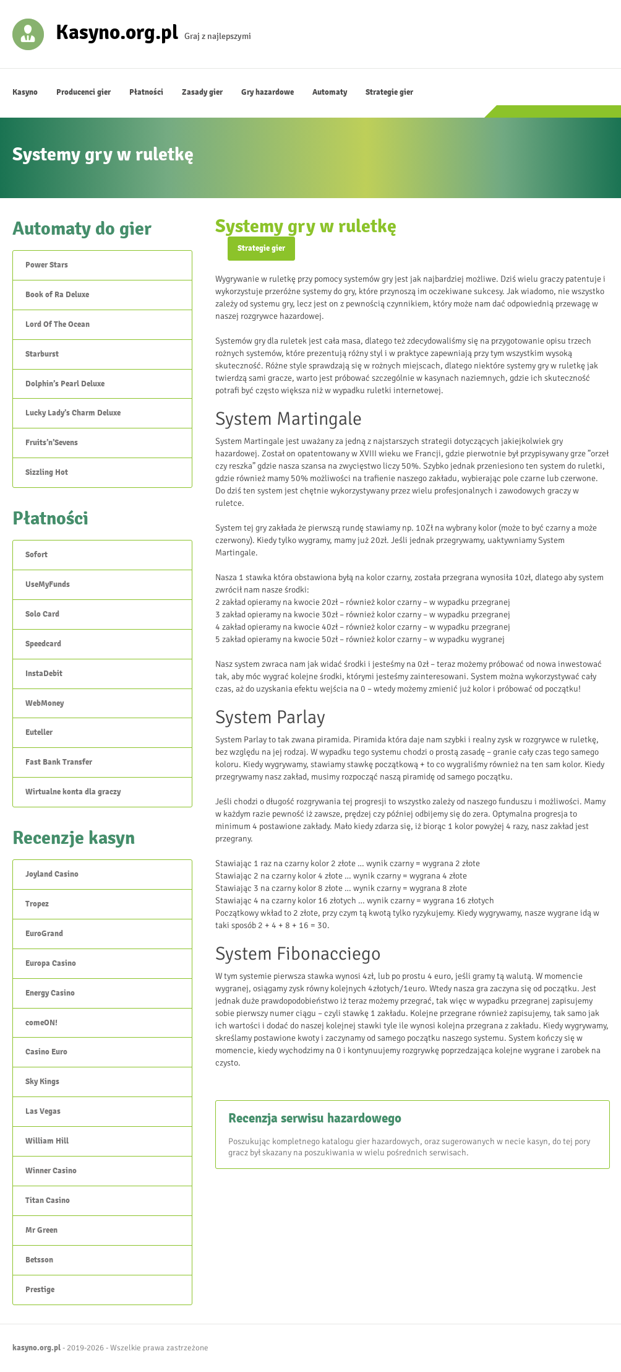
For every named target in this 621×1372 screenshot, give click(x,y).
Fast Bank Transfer (58, 762)
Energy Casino (50, 993)
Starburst (42, 354)
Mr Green (41, 1230)
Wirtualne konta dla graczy (73, 792)
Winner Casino (51, 1171)
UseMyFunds (47, 584)
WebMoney (44, 703)
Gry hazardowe (267, 92)
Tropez (37, 904)
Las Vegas (43, 1111)
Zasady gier (202, 92)
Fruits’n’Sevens (51, 443)
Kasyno (25, 92)
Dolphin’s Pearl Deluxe (65, 384)
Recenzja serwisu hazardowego (314, 1118)
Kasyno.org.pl (117, 31)
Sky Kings (42, 1082)
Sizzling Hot (46, 472)
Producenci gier (83, 92)
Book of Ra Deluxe (57, 295)
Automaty (329, 92)
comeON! (41, 1023)
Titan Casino (47, 1200)
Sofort (36, 555)
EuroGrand (44, 934)
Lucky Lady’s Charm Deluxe (73, 413)
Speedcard (43, 644)
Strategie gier (389, 92)
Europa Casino (50, 963)
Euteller (39, 732)
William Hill (47, 1141)
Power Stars (46, 265)
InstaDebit (43, 674)
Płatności (146, 92)
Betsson (39, 1260)
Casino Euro (46, 1052)
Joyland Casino (52, 874)
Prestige (39, 1290)
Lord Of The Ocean (57, 324)
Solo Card (42, 614)
